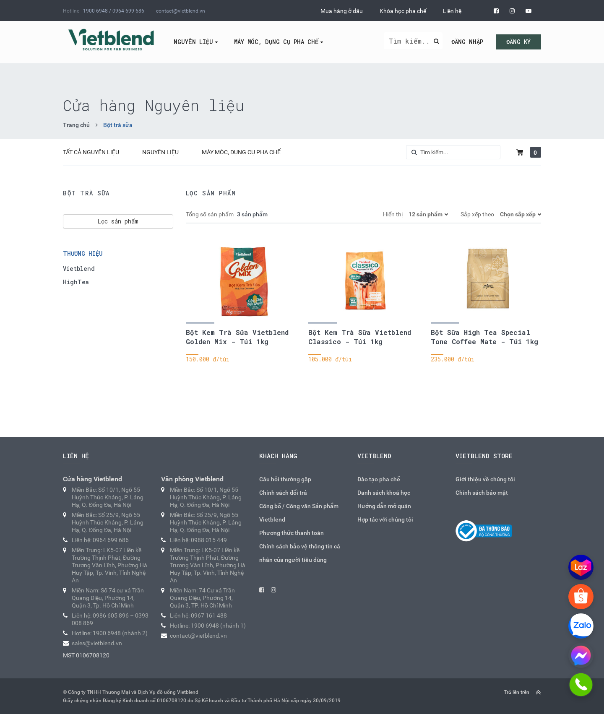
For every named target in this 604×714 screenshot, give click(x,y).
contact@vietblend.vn (180, 11)
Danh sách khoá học (383, 492)
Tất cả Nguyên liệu (91, 152)
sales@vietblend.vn (97, 643)
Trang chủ (76, 125)
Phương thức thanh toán (291, 533)
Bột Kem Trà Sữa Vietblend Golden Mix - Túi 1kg (237, 337)
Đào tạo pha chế (378, 479)
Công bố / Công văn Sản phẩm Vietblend (298, 513)
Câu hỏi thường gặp (285, 479)
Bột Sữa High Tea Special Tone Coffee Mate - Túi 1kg (484, 337)
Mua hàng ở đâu (341, 11)
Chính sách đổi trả (283, 492)
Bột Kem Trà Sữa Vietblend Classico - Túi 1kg (359, 337)
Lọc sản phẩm (117, 221)
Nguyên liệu (193, 42)
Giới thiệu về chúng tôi (485, 479)
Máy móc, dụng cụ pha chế (276, 42)
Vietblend (79, 269)
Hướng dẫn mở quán (384, 506)
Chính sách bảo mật (482, 492)
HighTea (76, 282)
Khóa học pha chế (403, 11)
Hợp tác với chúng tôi (385, 519)
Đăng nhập (467, 42)
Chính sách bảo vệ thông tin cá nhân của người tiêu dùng (299, 553)
